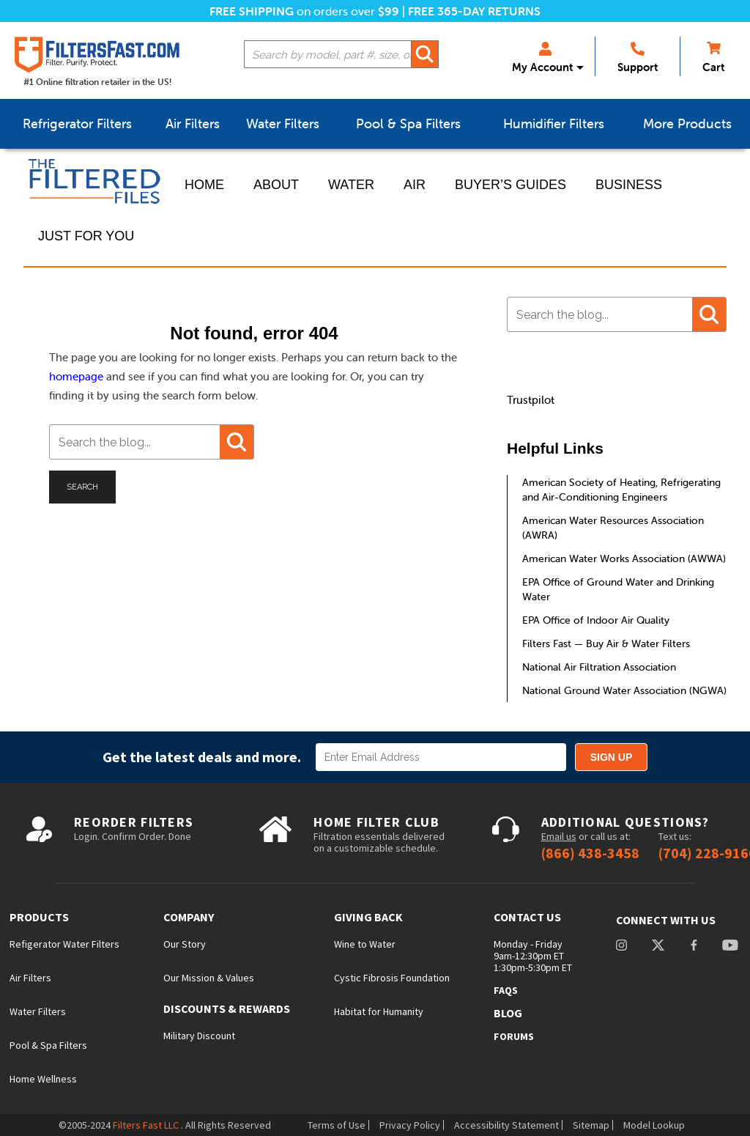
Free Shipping (251, 11)
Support (637, 58)
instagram (621, 947)
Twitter (658, 947)
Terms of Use (336, 1125)
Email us (558, 836)
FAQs (506, 990)
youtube (730, 947)
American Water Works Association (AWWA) (624, 558)
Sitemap (591, 1125)
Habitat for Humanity (378, 1011)
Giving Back (368, 917)
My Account (542, 58)
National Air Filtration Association (599, 667)
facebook (694, 947)
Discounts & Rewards (226, 1009)
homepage (76, 376)
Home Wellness (43, 1078)
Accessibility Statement (506, 1125)
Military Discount (199, 1035)
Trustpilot (530, 400)
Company (188, 917)
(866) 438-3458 (590, 853)
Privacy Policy (409, 1125)
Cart (713, 58)
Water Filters (38, 1011)
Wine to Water (365, 944)
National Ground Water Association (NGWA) (624, 690)
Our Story (184, 944)
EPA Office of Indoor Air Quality (595, 620)
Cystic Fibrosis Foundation (392, 977)
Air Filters (30, 977)
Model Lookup (654, 1125)
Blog (508, 1013)
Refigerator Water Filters (64, 944)
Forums (514, 1036)
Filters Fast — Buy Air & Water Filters (606, 643)
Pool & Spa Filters (48, 1045)
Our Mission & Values (208, 977)
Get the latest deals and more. (202, 757)
